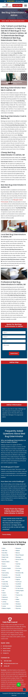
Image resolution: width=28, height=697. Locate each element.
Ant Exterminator (7, 646)
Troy (17, 597)
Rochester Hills (19, 572)
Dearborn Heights (6, 568)
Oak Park (18, 564)
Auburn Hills (5, 555)
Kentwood (4, 599)
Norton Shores (19, 559)
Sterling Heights (20, 590)
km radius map (14, 382)
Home (3, 20)
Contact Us (6, 653)
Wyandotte (18, 606)
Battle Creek (5, 557)
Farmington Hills (6, 577)
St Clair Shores (19, 588)
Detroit (4, 570)
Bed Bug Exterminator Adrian (17, 20)
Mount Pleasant (20, 555)
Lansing (4, 601)
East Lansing (5, 572)
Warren (17, 601)
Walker (17, 599)
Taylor (17, 592)
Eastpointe (5, 575)
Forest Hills (5, 581)
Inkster (4, 592)
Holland (4, 588)
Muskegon (18, 557)
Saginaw (18, 579)
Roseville (18, 575)
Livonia (4, 606)
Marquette (18, 548)
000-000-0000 (17, 5)
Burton (4, 564)
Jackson (4, 595)
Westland (18, 604)
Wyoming (18, 608)
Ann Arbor (4, 552)
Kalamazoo (5, 597)
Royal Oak (18, 577)
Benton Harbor (5, 561)
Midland (18, 550)
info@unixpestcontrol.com (11, 663)
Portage (18, 570)
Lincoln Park (5, 604)
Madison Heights (6, 608)
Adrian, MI (6, 666)
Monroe (18, 552)
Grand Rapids (5, 586)
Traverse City (19, 595)
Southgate (18, 586)
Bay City (4, 559)
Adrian (7, 20)
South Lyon (19, 581)
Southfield (18, 584)
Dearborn (4, 566)
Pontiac (18, 566)
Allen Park (4, 550)
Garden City (5, 584)
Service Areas (6, 650)
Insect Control (6, 648)
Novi (17, 561)
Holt (3, 590)
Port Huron (18, 568)
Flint (3, 579)
